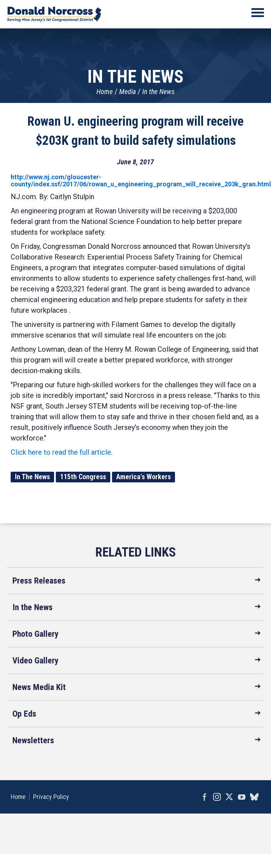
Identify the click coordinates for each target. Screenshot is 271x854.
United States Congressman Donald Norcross (54, 14)
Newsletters (33, 740)
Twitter (229, 797)
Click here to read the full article (61, 452)
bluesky (254, 797)
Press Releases (38, 581)
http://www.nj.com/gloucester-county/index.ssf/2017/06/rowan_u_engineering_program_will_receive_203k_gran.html (141, 180)
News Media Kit (39, 687)
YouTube (241, 797)
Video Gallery (35, 661)
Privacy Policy (51, 796)
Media (127, 91)
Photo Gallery (35, 634)
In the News (158, 91)
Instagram (217, 797)
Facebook (204, 797)
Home (104, 91)
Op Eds (24, 714)
